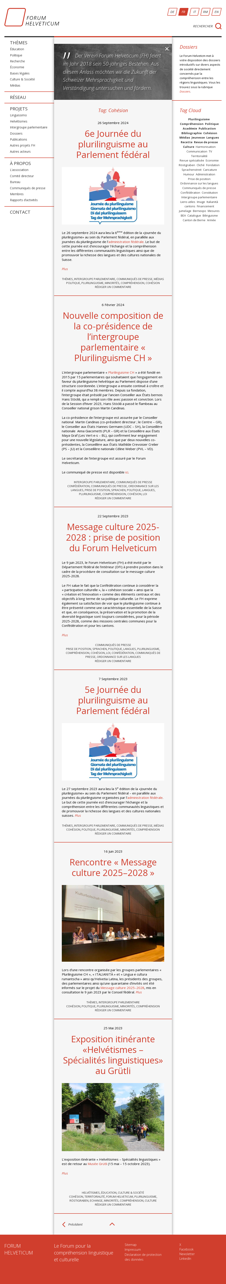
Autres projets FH (22, 145)
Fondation (213, 165)
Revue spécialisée (192, 160)
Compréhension (132, 283)
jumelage (185, 211)
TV (210, 151)
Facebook (186, 1249)
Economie (212, 160)
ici (126, 472)
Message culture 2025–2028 (122, 987)
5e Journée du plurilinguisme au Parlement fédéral (113, 700)
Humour (188, 174)
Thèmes (18, 43)
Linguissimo (18, 115)
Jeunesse (198, 137)
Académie (190, 128)
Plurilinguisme (92, 283)
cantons (190, 206)
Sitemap (131, 1245)
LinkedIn (185, 1258)
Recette (186, 142)
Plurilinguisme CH (121, 372)
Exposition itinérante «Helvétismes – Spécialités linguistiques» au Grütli (113, 1055)
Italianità (212, 202)
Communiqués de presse (27, 188)
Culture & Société (22, 79)
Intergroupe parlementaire (28, 127)
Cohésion (153, 283)
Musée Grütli (97, 1164)
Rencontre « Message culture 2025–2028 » (113, 867)
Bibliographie (191, 133)
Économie (17, 67)
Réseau (18, 97)
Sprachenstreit (192, 170)
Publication (207, 128)
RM (205, 11)
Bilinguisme (210, 215)
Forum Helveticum (119, 1197)
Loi (145, 494)
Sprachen (118, 490)
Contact (20, 212)
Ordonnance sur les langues (119, 657)
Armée (211, 220)
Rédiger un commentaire (113, 287)
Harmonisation (206, 147)
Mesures (214, 211)
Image (201, 202)
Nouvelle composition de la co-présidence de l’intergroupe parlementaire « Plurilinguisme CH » (113, 336)
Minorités (112, 283)
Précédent (75, 1224)
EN (217, 11)
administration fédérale (126, 241)
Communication (196, 151)
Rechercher (203, 26)
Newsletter (187, 1254)
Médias (15, 85)
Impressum (133, 1249)
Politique (16, 55)
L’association (19, 170)
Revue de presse (206, 142)
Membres (17, 194)
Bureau (15, 182)
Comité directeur (22, 176)
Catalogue (194, 215)
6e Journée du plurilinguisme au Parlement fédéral (113, 144)
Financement (205, 206)
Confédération (78, 486)
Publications (18, 139)
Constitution (210, 193)
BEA (183, 215)
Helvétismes (18, 121)
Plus (65, 269)
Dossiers (16, 133)
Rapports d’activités (24, 200)
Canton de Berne (194, 220)
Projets (19, 109)
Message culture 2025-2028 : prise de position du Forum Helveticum (113, 537)
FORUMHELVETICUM (18, 1249)
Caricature (210, 170)
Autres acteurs (20, 151)
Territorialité (95, 1197)
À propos (20, 163)
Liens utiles (187, 202)
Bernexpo (199, 211)
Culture (151, 1200)
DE (172, 11)
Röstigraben (79, 1200)
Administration (205, 174)
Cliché (201, 165)
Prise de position (97, 490)
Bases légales (20, 73)
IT (194, 11)
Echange (96, 1200)
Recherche (17, 61)
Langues (148, 490)
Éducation (17, 49)
